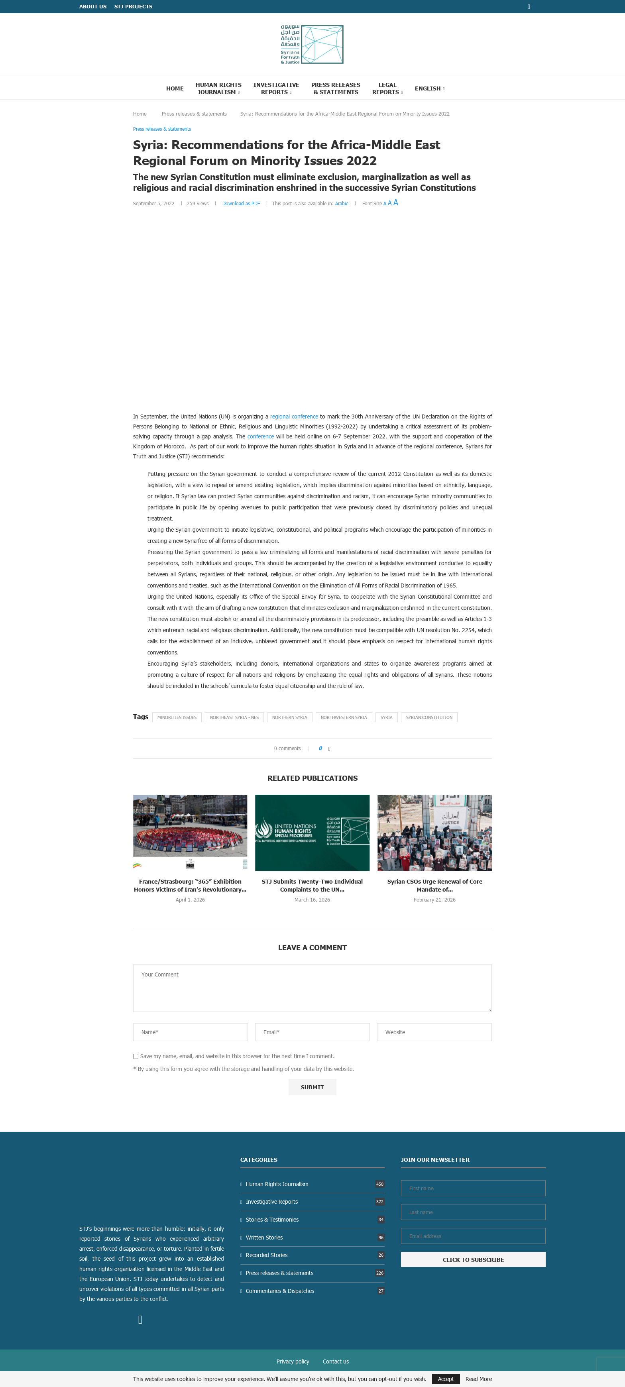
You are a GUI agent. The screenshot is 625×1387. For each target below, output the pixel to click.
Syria (387, 717)
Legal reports (385, 88)
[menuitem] (430, 88)
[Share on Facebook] (329, 748)
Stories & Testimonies (315, 1219)
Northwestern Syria (344, 717)
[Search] (461, 87)
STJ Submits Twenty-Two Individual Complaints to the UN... (312, 885)
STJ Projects (133, 6)
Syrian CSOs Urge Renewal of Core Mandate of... (434, 885)
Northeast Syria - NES (234, 717)
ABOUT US (92, 6)
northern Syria (289, 717)
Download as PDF (241, 203)
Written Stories (315, 1237)
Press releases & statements (194, 113)
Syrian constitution (429, 717)
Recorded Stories (315, 1255)
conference (261, 436)
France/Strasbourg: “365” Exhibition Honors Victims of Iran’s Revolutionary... (190, 885)
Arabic (341, 203)
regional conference (294, 416)
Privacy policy (293, 1361)
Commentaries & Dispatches (315, 1291)
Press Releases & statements (335, 88)
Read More (479, 1379)
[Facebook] (529, 6)
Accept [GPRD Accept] (446, 1379)
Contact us (336, 1361)
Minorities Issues (177, 717)
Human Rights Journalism (219, 88)
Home (175, 88)
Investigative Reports (276, 88)
